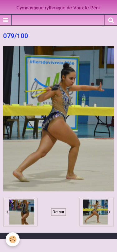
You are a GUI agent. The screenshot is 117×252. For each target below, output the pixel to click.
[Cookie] (13, 239)
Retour (58, 212)
